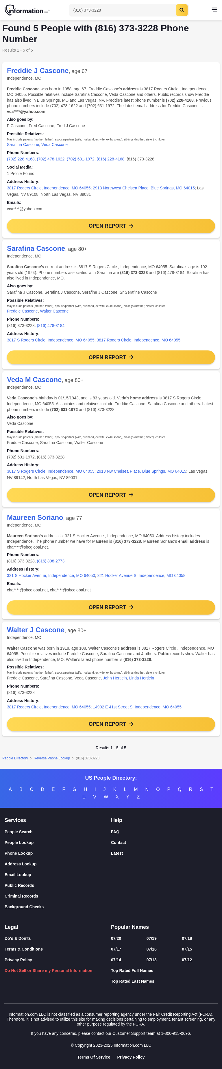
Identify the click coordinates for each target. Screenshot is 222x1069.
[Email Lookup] (58, 874)
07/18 (187, 938)
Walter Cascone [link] (54, 311)
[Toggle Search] (129, 10)
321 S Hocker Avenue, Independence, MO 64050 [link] (51, 576)
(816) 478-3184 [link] (51, 326)
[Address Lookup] (58, 864)
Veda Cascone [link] (54, 144)
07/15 (187, 949)
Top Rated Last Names (132, 981)
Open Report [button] (107, 226)
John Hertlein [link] (115, 678)
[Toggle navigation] (214, 10)
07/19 (152, 938)
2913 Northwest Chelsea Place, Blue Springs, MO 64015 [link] (144, 188)
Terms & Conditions (24, 949)
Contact (118, 842)
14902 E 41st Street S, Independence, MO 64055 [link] (137, 707)
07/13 (152, 959)
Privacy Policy (18, 959)
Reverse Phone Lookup (52, 759)
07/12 (187, 959)
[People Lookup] (58, 842)
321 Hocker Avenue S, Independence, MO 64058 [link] (141, 576)
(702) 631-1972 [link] (81, 159)
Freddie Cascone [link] (22, 311)
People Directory (15, 759)
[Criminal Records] (58, 896)
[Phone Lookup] (58, 853)
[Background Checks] (58, 906)
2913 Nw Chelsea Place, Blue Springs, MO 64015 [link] (141, 471)
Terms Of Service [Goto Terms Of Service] (93, 1057)
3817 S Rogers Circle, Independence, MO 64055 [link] (51, 340)
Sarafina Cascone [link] (23, 144)
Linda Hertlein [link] (141, 678)
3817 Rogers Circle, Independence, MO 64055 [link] (49, 188)
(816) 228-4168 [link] (111, 159)
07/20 (116, 938)
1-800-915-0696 (175, 1033)
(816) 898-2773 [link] (51, 561)
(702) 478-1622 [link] (51, 159)
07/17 (116, 949)
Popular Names (130, 927)
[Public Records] (58, 885)
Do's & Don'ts (18, 938)
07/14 (116, 959)
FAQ (115, 831)
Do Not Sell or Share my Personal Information (48, 970)
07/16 (152, 949)
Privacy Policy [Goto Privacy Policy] (131, 1057)
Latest (117, 853)
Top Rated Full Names (132, 970)
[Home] (27, 10)
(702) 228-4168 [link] (21, 159)
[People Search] (58, 831)
